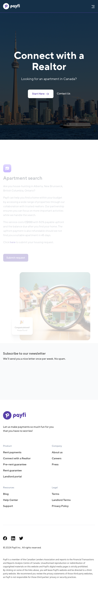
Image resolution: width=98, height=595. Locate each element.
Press (55, 464)
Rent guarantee (12, 470)
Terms (55, 494)
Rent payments (12, 452)
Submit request (15, 259)
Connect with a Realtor (17, 458)
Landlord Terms (61, 500)
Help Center (10, 500)
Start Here (40, 94)
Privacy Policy (60, 506)
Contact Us (63, 93)
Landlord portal (12, 476)
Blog (6, 494)
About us (57, 452)
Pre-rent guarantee (14, 464)
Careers (56, 458)
